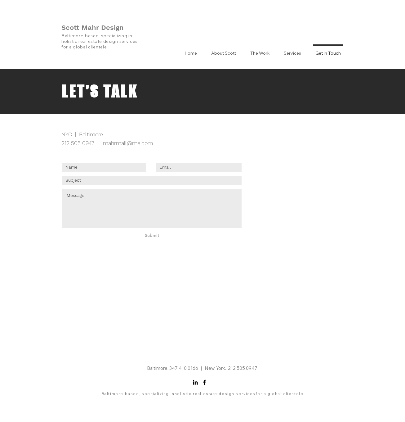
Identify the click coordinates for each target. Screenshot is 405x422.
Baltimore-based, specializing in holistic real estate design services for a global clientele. (99, 41)
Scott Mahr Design (92, 27)
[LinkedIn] (195, 382)
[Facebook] (204, 382)
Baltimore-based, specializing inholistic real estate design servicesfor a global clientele (202, 393)
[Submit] (152, 235)
